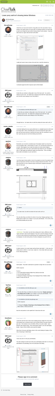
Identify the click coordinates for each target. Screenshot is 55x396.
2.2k (6, 100)
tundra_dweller (8, 126)
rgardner (8, 141)
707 (6, 294)
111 (10, 167)
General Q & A (17, 20)
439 (6, 135)
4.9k (6, 167)
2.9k (6, 150)
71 (10, 294)
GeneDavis (8, 318)
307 (7, 34)
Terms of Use (23, 394)
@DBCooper (19, 232)
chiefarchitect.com (35, 5)
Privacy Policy (30, 394)
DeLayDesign (10, 19)
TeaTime (8, 285)
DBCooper (8, 90)
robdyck (8, 157)
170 (10, 100)
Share (40, 20)
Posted (21, 25)
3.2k (6, 327)
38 (10, 150)
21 (10, 135)
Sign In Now (27, 384)
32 (10, 327)
